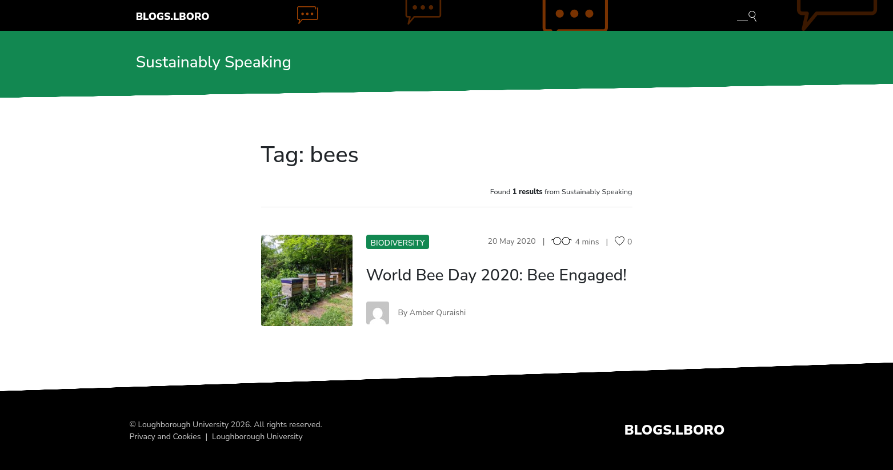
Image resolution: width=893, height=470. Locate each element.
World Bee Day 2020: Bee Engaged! (496, 275)
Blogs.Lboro (173, 16)
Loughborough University (257, 436)
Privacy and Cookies (165, 436)
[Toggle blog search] (747, 15)
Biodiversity (398, 243)
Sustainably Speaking (213, 62)
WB (306, 280)
